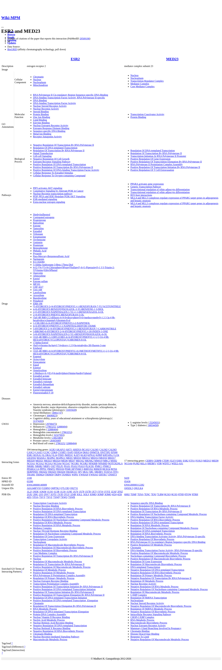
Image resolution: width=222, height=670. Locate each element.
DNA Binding (40, 100)
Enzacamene (39, 362)
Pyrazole (37, 253)
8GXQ (167, 494)
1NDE (35, 491)
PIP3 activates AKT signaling (47, 188)
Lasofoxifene (39, 292)
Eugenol (37, 356)
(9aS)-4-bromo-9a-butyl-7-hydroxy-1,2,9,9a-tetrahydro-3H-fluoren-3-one (69, 345)
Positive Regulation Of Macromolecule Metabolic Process (61, 567)
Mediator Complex (139, 83)
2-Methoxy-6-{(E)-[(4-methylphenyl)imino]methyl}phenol (62, 373)
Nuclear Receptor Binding (46, 506)
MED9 (215, 460)
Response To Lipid (139, 636)
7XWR (71, 497)
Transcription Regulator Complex (147, 81)
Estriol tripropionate (43, 390)
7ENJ (153, 494)
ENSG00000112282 (134, 485)
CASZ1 (39, 452)
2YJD (60, 494)
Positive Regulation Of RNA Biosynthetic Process (57, 508)
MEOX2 (80, 460)
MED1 (69, 458)
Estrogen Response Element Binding (51, 128)
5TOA (35, 497)
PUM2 (136, 463)
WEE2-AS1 (177, 463)
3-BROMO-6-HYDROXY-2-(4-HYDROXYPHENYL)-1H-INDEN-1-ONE (70, 331)
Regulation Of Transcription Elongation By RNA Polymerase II (64, 606)
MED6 (64, 460)
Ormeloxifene (40, 370)
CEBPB (158, 460)
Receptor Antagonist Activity (47, 136)
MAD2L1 (41, 458)
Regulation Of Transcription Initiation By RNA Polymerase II (63, 592)
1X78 (81, 491)
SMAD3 (52, 472)
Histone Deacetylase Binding (144, 634)
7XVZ (49, 497)
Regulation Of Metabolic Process (49, 570)
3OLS (86, 494)
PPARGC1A (33, 469)
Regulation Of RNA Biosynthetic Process (53, 517)
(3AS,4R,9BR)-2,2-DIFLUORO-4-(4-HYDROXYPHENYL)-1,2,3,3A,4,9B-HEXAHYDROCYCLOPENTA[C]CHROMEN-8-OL (71, 338)
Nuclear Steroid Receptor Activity (50, 106)
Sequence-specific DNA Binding (49, 131)
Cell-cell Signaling (42, 156)
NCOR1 (75, 463)
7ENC (147, 494)
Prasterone (38, 245)
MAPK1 (51, 458)
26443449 (55, 440)
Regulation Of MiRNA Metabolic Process (151, 609)
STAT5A (108, 472)
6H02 (127, 494)
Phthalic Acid (39, 250)
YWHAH (83, 474)
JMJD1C (68, 455)
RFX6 (114, 469)
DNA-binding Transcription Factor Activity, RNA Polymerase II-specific (69, 97)
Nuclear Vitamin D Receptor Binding (51, 617)
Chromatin (38, 76)
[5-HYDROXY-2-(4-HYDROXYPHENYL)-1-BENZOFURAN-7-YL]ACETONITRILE (77, 306)
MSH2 (114, 460)
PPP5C (43, 469)
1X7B (88, 491)
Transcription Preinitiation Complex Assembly (56, 583)
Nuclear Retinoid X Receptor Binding (51, 628)
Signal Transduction (43, 153)
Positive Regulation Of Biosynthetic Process (55, 550)
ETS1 (192, 460)
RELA (143, 463)
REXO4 (106, 469)
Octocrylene (39, 359)
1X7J (94, 491)
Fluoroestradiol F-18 (43, 392)
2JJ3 (41, 494)
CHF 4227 (38, 287)
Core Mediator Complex (142, 86)
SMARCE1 (71, 472)
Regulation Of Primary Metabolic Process (53, 578)
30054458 (153, 425)
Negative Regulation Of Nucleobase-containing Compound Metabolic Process (169, 589)
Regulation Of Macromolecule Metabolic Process (57, 561)
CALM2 (103, 449)
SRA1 (85, 472)
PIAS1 (67, 466)
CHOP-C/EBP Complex (142, 617)
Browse (11, 34)
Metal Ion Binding (42, 134)
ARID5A (76, 449)
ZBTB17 (103, 474)
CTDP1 (166, 460)
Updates (11, 43)
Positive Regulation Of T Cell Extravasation (152, 170)
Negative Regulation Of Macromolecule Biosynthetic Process (160, 606)
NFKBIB (93, 463)
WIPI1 (75, 474)
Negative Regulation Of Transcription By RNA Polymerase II (63, 145)
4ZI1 (29, 497)
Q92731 (74, 488)
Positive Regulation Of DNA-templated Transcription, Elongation (65, 600)
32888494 (61, 426)
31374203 (38, 421)
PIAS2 (74, 466)
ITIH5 (61, 455)
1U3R (57, 491)
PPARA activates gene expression (147, 184)
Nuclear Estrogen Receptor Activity (50, 125)
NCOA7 (66, 463)
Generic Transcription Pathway (145, 186)
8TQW (188, 494)
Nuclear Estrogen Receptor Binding (50, 581)
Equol (36, 365)
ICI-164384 (39, 262)
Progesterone (39, 220)
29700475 (51, 424)
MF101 (36, 284)
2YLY (67, 494)
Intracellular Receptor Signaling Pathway (150, 614)
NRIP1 (46, 466)
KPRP (99, 455)
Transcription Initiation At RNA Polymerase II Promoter (158, 156)
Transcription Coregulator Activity (50, 539)
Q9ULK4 (138, 488)
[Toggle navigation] (2, 27)
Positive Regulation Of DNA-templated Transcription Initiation (64, 589)
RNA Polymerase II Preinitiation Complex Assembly (156, 164)
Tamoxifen (38, 228)
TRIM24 (40, 474)
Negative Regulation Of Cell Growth (51, 159)
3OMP (100, 494)
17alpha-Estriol (40, 342)
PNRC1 (99, 466)
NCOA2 (40, 463)
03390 (30, 481)
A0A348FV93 (34, 488)
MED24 (57, 460)
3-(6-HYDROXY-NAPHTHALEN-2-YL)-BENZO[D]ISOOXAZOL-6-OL (70, 334)
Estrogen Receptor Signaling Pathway (51, 161)
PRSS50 (60, 469)
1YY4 (100, 491)
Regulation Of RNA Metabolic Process (52, 522)
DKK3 (86, 452)
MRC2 (106, 460)
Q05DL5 (128, 488)
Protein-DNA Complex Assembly (49, 614)
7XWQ (63, 497)
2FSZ (120, 491)
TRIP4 (57, 474)
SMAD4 (61, 472)
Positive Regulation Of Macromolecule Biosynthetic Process (63, 547)
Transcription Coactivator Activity (147, 114)
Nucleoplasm (39, 82)
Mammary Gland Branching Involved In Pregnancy (155, 628)
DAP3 (70, 452)
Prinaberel (38, 301)
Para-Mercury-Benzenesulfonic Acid (51, 256)
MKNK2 (89, 460)
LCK (116, 455)
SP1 (80, 472)
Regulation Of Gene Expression (48, 536)
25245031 (154, 422)
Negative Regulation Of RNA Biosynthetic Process (58, 631)
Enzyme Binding (41, 122)
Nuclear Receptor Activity (46, 108)
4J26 (119, 494)
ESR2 (75, 59)
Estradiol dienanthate (43, 384)
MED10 (77, 458)
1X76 (75, 491)
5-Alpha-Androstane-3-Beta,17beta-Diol (53, 264)
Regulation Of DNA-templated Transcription (55, 147)
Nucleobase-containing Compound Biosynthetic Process (158, 556)
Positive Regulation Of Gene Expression (150, 159)
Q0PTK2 (55, 488)
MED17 (112, 458)
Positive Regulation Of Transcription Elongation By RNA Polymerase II (166, 161)
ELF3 (173, 460)
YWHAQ (93, 474)
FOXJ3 (199, 460)
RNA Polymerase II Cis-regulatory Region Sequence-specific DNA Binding (70, 95)
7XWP (56, 497)
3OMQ (107, 494)
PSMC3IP (70, 469)
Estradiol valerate (41, 387)
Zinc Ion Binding (41, 117)
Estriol (36, 278)
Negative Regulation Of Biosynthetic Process (152, 611)
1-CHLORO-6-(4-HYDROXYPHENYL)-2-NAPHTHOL (61, 323)
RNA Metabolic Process (45, 609)
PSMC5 (79, 469)
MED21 (39, 460)
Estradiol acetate (41, 376)
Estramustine (39, 236)
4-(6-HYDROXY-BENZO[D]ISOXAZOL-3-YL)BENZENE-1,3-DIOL (68, 309)
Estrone (37, 225)
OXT (53, 466)
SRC (91, 472)
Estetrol (37, 367)
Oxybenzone (39, 239)
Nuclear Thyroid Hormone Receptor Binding (55, 531)
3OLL (79, 494)
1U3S (63, 491)
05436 (127, 481)
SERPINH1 (32, 472)
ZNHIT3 (112, 474)
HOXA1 (37, 455)
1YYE (107, 491)
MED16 (103, 458)
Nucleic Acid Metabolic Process (49, 620)
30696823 (52, 415)
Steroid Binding (41, 111)
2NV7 (47, 494)
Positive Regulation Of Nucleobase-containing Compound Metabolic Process (71, 519)
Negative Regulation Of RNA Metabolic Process (154, 586)
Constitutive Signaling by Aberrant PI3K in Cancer (58, 191)
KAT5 (77, 455)
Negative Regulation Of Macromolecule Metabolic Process (159, 639)
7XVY (42, 497)
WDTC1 (166, 463)
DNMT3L (95, 452)
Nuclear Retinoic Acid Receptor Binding (53, 622)
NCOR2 (84, 463)
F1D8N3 (46, 488)
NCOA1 (31, 463)
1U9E (69, 491)
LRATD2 (31, 458)
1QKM (42, 491)
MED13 (207, 460)
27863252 (51, 426)
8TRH (195, 494)
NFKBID (102, 463)
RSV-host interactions (141, 195)
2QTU (53, 494)
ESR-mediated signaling (45, 199)
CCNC (46, 452)
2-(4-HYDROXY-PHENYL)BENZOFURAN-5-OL (58, 314)
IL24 (54, 455)
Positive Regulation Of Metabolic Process (53, 572)
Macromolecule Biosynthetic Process (148, 622)
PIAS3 (81, 466)
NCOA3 (49, 463)
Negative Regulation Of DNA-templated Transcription (60, 625)
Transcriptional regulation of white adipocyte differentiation (160, 189)
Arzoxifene (38, 295)
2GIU (29, 494)
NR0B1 (30, 466)
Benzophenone (40, 248)
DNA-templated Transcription (145, 567)
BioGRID (12, 49)
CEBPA (149, 460)
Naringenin (38, 259)
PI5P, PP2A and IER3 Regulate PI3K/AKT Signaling (59, 196)
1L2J (29, 491)
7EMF (133, 494)
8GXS (174, 494)
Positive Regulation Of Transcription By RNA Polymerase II (63, 167)
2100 (29, 478)
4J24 (114, 494)
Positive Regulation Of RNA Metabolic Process (56, 525)
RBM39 (98, 469)
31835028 (71, 410)
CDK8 (54, 452)
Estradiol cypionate (42, 381)
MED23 (172, 59)
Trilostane (38, 234)
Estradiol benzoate (42, 378)
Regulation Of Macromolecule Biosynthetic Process (58, 545)
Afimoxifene (39, 275)
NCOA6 (57, 463)
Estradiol (37, 231)
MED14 (94, 458)
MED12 (86, 458)
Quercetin (38, 273)
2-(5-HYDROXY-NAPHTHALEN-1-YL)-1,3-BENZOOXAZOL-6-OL (68, 312)
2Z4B (73, 494)
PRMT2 (51, 469)
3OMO (93, 494)
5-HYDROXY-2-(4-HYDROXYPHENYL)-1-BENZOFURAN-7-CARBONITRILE (74, 328)
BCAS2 (86, 449)
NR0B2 (39, 466)
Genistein (37, 242)
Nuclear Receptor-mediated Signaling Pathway (56, 636)
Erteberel (37, 348)
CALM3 (112, 449)
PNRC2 (107, 466)
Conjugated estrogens (43, 217)
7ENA (140, 494)
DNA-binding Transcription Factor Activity (54, 103)
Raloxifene (38, 223)
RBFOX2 (88, 469)
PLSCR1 (89, 466)
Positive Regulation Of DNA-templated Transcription (59, 164)
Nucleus (37, 79)
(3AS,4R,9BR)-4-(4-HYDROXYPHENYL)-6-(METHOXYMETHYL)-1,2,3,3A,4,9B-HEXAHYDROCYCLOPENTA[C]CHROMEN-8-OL (76, 352)
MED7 (71, 460)
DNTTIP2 (105, 452)
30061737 (57, 412)
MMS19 (98, 460)
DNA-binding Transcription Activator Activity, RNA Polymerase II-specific (167, 536)
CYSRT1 (62, 452)
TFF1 (116, 472)
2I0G (35, 494)
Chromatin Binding (42, 634)
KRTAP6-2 (108, 455)
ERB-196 (37, 303)
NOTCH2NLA (115, 463)
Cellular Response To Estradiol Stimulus (53, 172)
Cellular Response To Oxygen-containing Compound (59, 175)
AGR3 (52, 449)
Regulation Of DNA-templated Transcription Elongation (61, 611)
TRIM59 (49, 474)
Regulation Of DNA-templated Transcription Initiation (60, 597)
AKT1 (69, 449)
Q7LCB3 (65, 488)
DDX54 (78, 452)
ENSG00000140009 (37, 485)
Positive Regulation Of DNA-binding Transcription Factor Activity (66, 170)
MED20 (31, 460)
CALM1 (94, 449)
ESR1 (30, 455)
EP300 (114, 452)
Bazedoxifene (40, 298)
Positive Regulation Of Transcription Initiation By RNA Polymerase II (165, 167)
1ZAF (114, 491)
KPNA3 (91, 455)
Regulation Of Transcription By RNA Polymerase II (58, 150)
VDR (159, 463)
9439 (126, 478)
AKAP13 (60, 449)
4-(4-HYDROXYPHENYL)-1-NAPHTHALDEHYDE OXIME (64, 326)
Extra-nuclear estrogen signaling (49, 202)
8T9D (181, 494)
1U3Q (50, 491)
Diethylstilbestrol (41, 214)
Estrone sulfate (40, 281)
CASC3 (31, 452)
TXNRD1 (66, 474)
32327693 (59, 435)
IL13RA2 (47, 455)
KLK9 (83, 455)
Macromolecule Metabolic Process (50, 639)
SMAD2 (43, 472)
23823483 (57, 438)
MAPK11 (61, 458)
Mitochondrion (40, 85)
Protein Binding (41, 114)
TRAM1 (31, 474)
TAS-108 (37, 289)
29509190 (85, 38)
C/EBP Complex (138, 595)
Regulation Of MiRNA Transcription (148, 597)
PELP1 (59, 466)
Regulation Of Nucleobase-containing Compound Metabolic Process (67, 533)
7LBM (160, 494)
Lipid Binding (40, 120)
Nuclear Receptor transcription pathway (52, 193)
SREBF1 (99, 472)
